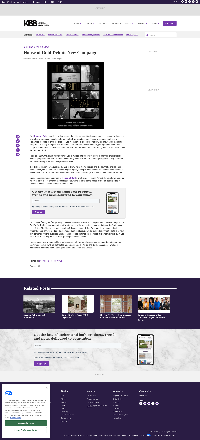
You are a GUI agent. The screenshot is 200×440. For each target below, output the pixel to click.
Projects (103, 23)
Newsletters (117, 418)
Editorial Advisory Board (121, 415)
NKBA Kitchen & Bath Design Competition (97, 406)
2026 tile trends (72, 35)
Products (116, 23)
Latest (76, 23)
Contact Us (143, 396)
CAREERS (73, 436)
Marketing (64, 412)
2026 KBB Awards (55, 35)
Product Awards (92, 399)
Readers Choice (92, 396)
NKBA (60, 2)
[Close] (46, 389)
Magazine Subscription (121, 396)
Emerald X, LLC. (158, 432)
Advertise (26, 2)
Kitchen (63, 399)
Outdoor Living (66, 418)
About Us (116, 402)
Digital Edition (117, 399)
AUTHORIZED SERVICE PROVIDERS (90, 436)
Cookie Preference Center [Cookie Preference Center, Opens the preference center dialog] (26, 432)
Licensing (36, 2)
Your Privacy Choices (137, 436)
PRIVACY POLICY (169, 436)
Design (63, 405)
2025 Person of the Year (113, 35)
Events (128, 23)
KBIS (45, 2)
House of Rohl (40, 136)
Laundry (63, 408)
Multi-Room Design (67, 415)
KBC (52, 2)
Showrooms (65, 421)
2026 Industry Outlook (91, 35)
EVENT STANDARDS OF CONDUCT (116, 436)
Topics (89, 23)
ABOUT (66, 436)
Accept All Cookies (26, 425)
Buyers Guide (117, 412)
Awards (141, 23)
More (154, 23)
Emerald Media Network (10, 2)
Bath (62, 396)
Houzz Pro (40, 35)
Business (64, 402)
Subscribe (169, 23)
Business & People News (36, 47)
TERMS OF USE (157, 436)
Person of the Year (93, 402)
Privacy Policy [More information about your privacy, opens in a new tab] (15, 419)
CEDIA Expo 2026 (133, 35)
